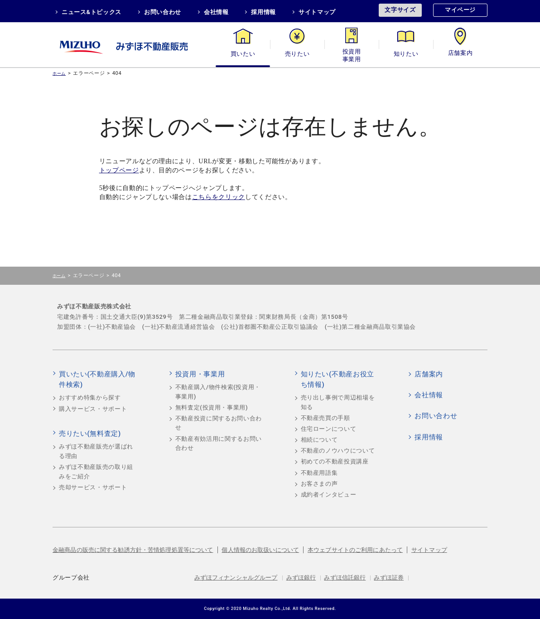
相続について (319, 439)
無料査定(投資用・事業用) (211, 407)
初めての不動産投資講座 (335, 461)
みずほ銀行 (301, 577)
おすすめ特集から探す (90, 397)
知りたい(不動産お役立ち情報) (337, 379)
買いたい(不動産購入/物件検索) (97, 379)
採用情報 (263, 12)
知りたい (406, 53)
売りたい (297, 53)
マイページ (460, 9)
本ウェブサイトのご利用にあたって (355, 549)
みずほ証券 (389, 577)
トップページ (119, 170)
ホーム (59, 73)
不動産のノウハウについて (338, 450)
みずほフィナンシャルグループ (236, 577)
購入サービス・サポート (93, 408)
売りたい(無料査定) (90, 433)
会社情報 (216, 12)
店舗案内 (460, 53)
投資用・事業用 (351, 53)
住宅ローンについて (329, 428)
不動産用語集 (319, 472)
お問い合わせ (162, 12)
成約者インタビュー (329, 494)
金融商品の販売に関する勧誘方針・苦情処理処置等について (133, 549)
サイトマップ (317, 12)
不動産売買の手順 (325, 417)
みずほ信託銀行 (345, 577)
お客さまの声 (319, 483)
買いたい (243, 53)
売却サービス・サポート (93, 487)
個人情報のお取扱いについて (260, 549)
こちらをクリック (218, 197)
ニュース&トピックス (91, 12)
